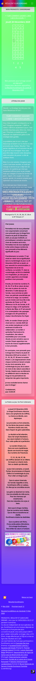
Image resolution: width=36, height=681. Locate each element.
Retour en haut (27, 597)
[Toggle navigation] (32, 3)
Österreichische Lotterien (18, 657)
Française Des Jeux (22, 643)
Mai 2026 (6, 606)
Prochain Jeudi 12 (18, 606)
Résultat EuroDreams (16, 602)
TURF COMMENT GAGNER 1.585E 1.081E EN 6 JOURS (18, 117)
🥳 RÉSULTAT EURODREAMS (14, 3)
